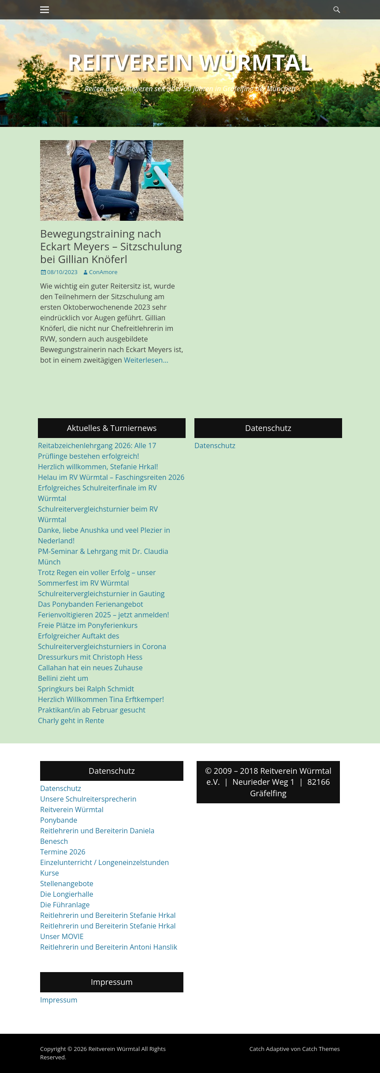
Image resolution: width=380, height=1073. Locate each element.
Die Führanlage (65, 905)
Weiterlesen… (146, 360)
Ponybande (58, 820)
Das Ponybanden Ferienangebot (90, 604)
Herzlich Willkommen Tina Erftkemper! (101, 699)
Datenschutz (214, 445)
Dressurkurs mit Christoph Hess (90, 657)
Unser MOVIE (62, 936)
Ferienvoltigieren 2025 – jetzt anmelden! (103, 615)
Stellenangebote (66, 883)
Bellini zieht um (63, 678)
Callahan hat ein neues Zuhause (90, 667)
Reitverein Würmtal (190, 62)
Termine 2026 (63, 852)
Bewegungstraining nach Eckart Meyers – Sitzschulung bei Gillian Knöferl (111, 246)
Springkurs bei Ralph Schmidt (86, 689)
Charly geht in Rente (71, 720)
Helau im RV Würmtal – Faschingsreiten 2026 (111, 477)
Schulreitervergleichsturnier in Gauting (101, 593)
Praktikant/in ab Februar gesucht (91, 710)
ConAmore (103, 272)
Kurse (49, 873)
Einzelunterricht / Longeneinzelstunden (104, 862)
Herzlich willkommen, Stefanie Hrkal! (98, 467)
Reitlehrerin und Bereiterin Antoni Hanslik (108, 947)
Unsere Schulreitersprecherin (88, 799)
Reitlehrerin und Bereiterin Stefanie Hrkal (108, 915)
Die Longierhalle (66, 894)
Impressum (58, 1000)
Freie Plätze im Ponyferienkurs (88, 625)
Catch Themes (321, 1049)
